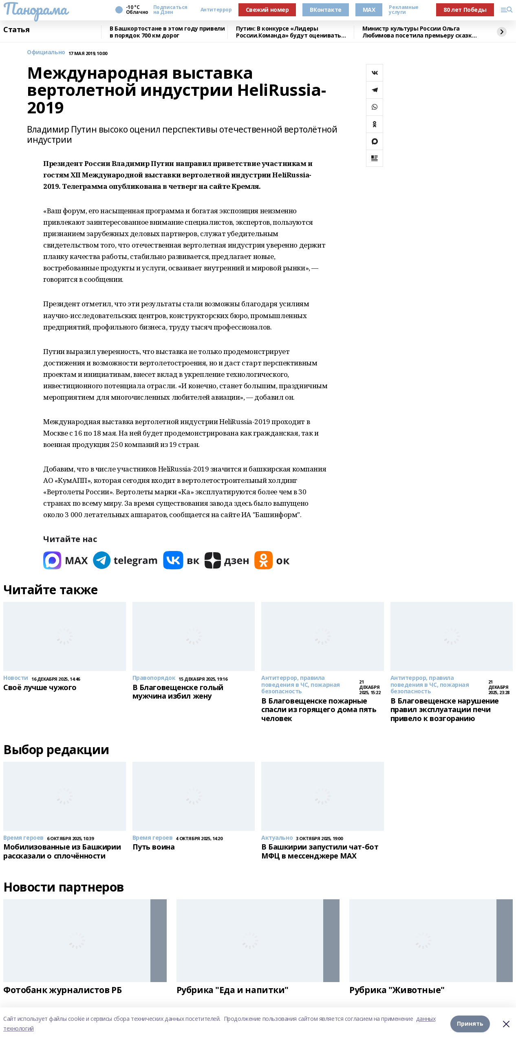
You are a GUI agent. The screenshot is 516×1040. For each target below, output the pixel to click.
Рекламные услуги (403, 10)
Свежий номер (267, 9)
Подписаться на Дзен (170, 10)
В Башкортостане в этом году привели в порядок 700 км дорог (167, 32)
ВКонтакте (325, 9)
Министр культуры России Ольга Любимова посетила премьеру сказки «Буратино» (419, 32)
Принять (470, 1023)
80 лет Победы (465, 9)
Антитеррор (216, 9)
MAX (369, 9)
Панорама (35, 8)
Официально (46, 52)
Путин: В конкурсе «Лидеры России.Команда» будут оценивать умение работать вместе (288, 32)
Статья (16, 29)
